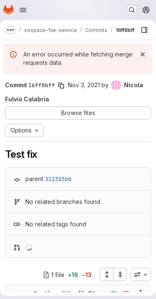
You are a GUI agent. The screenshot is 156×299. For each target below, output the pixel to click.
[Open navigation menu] (23, 10)
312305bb (58, 179)
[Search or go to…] (132, 10)
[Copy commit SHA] (61, 86)
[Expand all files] (106, 274)
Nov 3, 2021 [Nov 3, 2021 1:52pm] (84, 84)
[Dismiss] (143, 54)
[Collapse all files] (120, 274)
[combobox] (140, 274)
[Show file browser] (144, 30)
